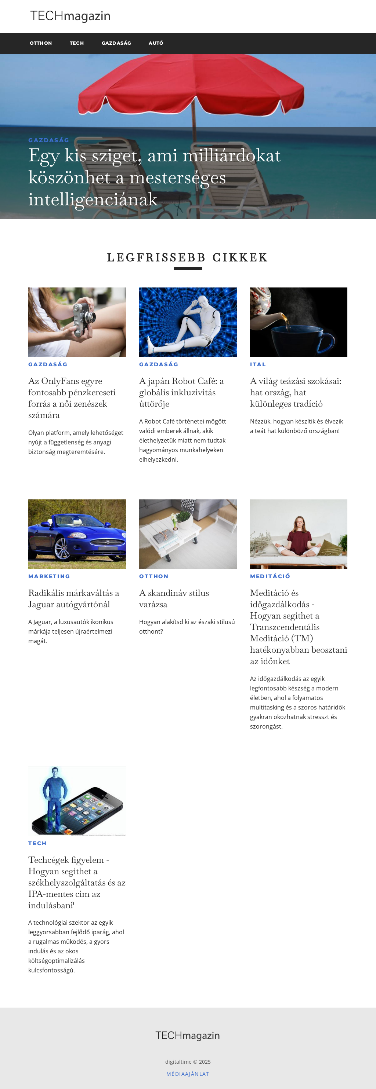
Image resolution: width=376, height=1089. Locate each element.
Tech (37, 843)
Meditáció (270, 576)
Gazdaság (49, 140)
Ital (258, 364)
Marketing (49, 576)
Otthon (154, 576)
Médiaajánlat (188, 1073)
